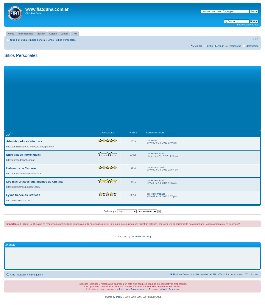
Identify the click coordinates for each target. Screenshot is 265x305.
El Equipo (175, 274)
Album (220, 46)
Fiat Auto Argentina (169, 289)
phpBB (119, 297)
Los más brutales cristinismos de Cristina (34, 181)
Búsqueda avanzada (248, 24)
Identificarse (252, 46)
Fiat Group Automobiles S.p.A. (135, 289)
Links (51, 40)
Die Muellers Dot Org (141, 236)
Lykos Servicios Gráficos (23, 195)
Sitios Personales (66, 40)
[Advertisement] (132, 96)
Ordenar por (120, 211)
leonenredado (158, 153)
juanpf (154, 140)
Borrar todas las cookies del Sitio (200, 274)
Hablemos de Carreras (21, 168)
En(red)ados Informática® (23, 154)
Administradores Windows (24, 141)
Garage (199, 45)
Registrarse (235, 46)
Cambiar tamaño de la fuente (255, 39)
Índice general (37, 40)
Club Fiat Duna (18, 40)
